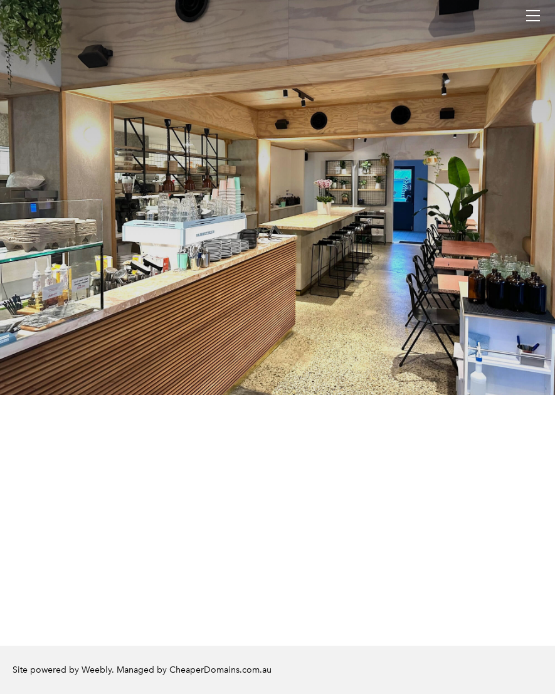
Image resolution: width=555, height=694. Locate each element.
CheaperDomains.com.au (220, 670)
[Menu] (533, 15)
